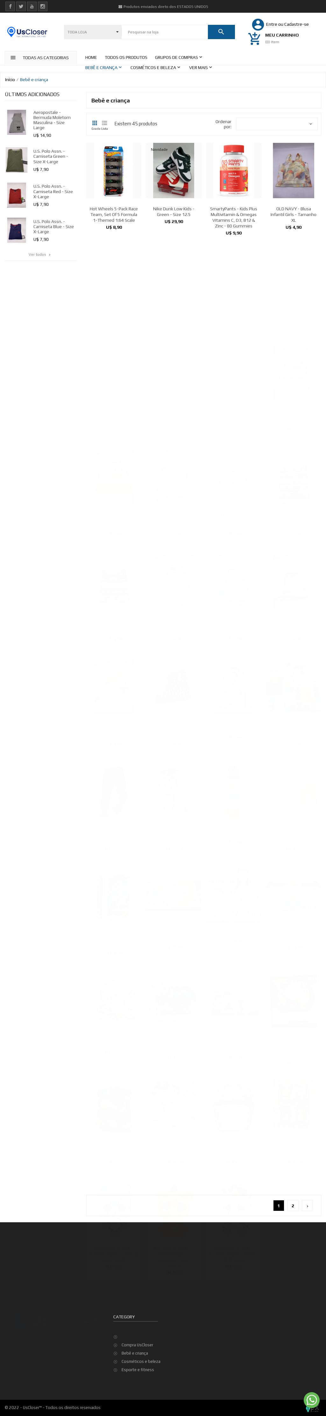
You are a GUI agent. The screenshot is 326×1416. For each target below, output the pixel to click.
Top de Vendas (244, 1342)
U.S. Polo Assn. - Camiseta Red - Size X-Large (53, 191)
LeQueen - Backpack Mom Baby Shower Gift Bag (233, 1148)
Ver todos (40, 254)
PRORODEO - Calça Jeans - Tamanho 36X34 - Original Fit (114, 834)
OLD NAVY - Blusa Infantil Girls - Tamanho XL (293, 214)
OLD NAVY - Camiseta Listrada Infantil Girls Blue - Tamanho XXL (113, 625)
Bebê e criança (135, 1353)
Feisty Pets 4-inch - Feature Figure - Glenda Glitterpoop (233, 1253)
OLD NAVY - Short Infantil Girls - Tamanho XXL (174, 625)
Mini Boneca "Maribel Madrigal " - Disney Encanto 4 (114, 1148)
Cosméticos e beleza (141, 1361)
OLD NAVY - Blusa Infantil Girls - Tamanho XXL (114, 520)
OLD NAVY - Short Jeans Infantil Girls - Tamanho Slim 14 (234, 625)
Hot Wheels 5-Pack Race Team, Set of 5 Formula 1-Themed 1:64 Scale (114, 214)
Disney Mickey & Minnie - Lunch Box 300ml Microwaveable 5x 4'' (174, 1043)
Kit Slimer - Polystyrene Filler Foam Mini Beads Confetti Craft (294, 729)
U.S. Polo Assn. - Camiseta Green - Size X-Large (50, 156)
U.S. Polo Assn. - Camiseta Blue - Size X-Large (53, 226)
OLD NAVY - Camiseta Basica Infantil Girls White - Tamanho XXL (233, 520)
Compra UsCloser (137, 1345)
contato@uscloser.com (39, 1366)
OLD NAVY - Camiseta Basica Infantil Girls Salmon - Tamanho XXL (174, 520)
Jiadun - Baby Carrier (233, 933)
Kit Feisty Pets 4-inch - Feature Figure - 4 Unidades (293, 1148)
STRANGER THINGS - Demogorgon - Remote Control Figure (174, 834)
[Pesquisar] (165, 32)
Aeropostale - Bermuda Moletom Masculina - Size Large (52, 120)
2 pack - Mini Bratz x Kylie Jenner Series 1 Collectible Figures (234, 1043)
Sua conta (125, 1305)
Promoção (240, 1325)
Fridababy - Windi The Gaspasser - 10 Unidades (293, 834)
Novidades (240, 1334)
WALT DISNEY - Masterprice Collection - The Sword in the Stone (114, 939)
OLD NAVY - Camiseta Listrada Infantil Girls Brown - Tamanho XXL (293, 520)
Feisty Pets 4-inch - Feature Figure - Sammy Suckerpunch (114, 1253)
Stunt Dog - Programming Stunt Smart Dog (174, 1148)
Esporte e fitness (138, 1369)
